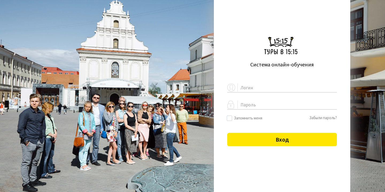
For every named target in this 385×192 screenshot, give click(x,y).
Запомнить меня (244, 118)
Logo (282, 45)
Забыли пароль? (323, 117)
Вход (282, 139)
